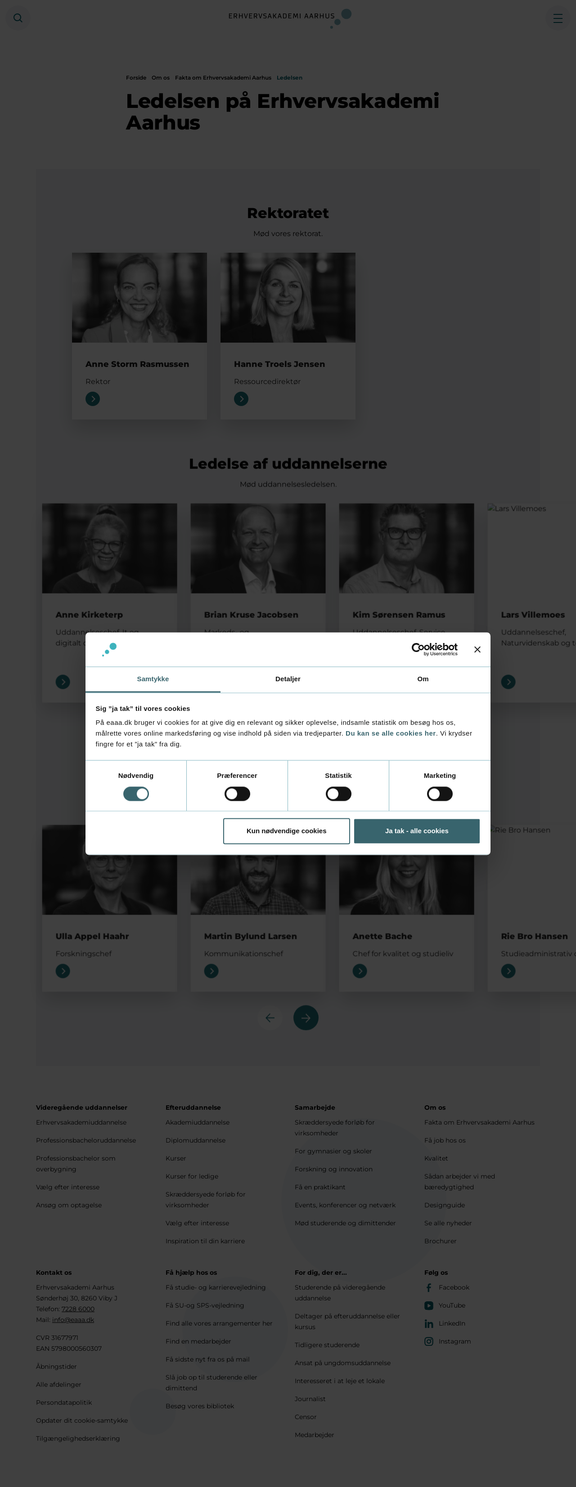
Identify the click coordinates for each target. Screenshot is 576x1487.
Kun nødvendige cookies (287, 831)
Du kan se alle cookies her (391, 733)
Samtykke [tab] (153, 679)
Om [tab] (422, 679)
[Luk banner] (477, 649)
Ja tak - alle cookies (417, 831)
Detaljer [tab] (288, 679)
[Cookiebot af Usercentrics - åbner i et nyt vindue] (418, 649)
